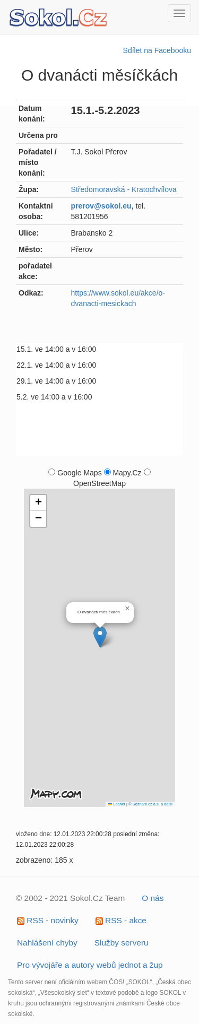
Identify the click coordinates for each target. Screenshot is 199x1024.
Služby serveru (121, 942)
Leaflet (116, 804)
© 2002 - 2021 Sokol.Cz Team (70, 897)
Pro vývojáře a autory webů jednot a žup (90, 964)
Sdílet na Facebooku (157, 50)
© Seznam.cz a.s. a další (150, 804)
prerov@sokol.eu (101, 206)
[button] (100, 637)
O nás (152, 897)
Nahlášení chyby (47, 942)
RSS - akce (121, 920)
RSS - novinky (48, 920)
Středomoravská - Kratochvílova (124, 189)
